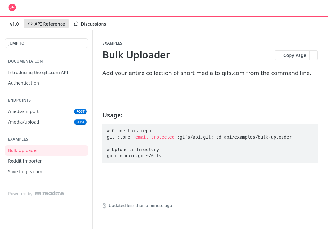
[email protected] (155, 137)
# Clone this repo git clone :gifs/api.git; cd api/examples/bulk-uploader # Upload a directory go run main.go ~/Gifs (199, 143)
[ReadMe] (49, 193)
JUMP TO (16, 43)
